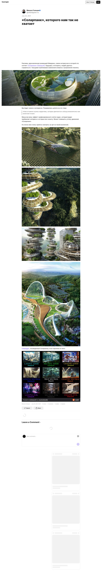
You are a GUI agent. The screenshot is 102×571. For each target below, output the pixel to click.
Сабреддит (25, 348)
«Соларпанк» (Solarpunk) (36, 65)
